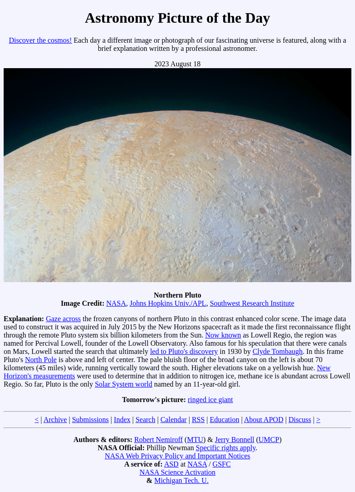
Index (122, 419)
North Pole (41, 359)
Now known (223, 335)
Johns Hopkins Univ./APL (168, 303)
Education (225, 419)
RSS (198, 419)
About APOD (264, 419)
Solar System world (123, 384)
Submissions (90, 419)
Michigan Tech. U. (181, 480)
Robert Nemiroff (158, 439)
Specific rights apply (225, 448)
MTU (195, 439)
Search (145, 419)
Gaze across (63, 319)
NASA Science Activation (177, 472)
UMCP (269, 439)
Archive (55, 419)
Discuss (300, 419)
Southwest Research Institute (252, 303)
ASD (171, 464)
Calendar (173, 419)
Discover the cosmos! (40, 40)
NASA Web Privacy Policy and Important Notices (177, 456)
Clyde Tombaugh (278, 351)
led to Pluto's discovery (184, 351)
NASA (116, 303)
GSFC (222, 464)
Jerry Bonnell (235, 439)
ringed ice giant (210, 399)
